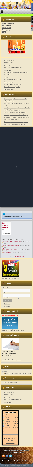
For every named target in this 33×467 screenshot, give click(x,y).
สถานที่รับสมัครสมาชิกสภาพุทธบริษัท (11, 360)
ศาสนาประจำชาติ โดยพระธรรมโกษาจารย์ (14, 124)
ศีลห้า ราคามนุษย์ (8, 82)
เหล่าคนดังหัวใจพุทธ (9, 89)
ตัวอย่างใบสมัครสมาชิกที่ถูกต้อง (11, 245)
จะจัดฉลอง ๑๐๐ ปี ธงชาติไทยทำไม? (13, 67)
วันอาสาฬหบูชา (8, 65)
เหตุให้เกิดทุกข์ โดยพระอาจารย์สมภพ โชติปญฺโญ (16, 115)
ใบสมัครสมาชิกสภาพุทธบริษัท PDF (12, 241)
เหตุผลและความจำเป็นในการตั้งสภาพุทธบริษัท (13, 330)
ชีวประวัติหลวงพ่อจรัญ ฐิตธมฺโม (12, 87)
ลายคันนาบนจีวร (8, 62)
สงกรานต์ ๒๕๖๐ (8, 70)
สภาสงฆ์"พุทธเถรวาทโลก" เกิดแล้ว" (13, 84)
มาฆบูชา (6, 77)
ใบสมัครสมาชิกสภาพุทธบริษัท (5, 225)
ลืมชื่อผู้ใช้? (7, 306)
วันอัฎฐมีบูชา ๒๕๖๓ (9, 60)
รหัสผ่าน (5, 293)
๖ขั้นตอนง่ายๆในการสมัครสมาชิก (10, 278)
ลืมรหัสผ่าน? (7, 304)
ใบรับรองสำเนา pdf (8, 252)
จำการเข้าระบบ (7, 298)
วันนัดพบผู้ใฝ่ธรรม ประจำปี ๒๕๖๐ (12, 79)
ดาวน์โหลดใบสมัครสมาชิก (10, 382)
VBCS (26, 465)
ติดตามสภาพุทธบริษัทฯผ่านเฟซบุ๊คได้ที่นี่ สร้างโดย (15, 465)
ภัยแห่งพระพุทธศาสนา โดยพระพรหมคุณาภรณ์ (16, 122)
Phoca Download (19, 256)
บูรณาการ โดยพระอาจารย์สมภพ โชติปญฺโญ (15, 112)
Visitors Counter (10, 443)
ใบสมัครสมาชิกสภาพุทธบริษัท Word (12, 249)
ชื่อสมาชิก (5, 288)
